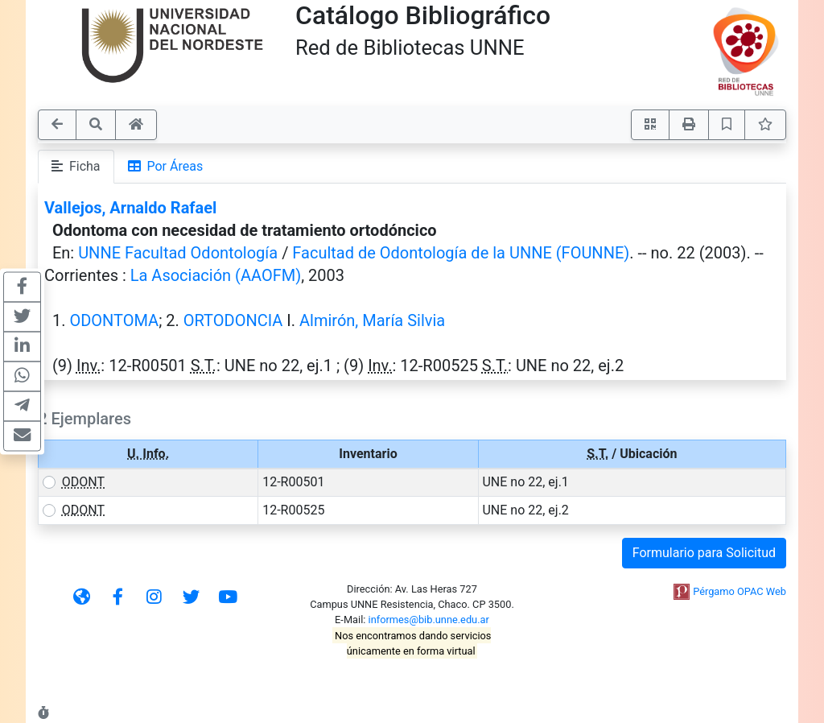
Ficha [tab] (76, 166)
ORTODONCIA (233, 320)
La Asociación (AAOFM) (215, 275)
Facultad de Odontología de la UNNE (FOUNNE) (460, 252)
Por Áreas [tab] (166, 166)
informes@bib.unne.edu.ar (429, 620)
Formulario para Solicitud (704, 552)
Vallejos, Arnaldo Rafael (130, 207)
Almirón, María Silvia (372, 320)
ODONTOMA (114, 320)
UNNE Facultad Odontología (178, 252)
